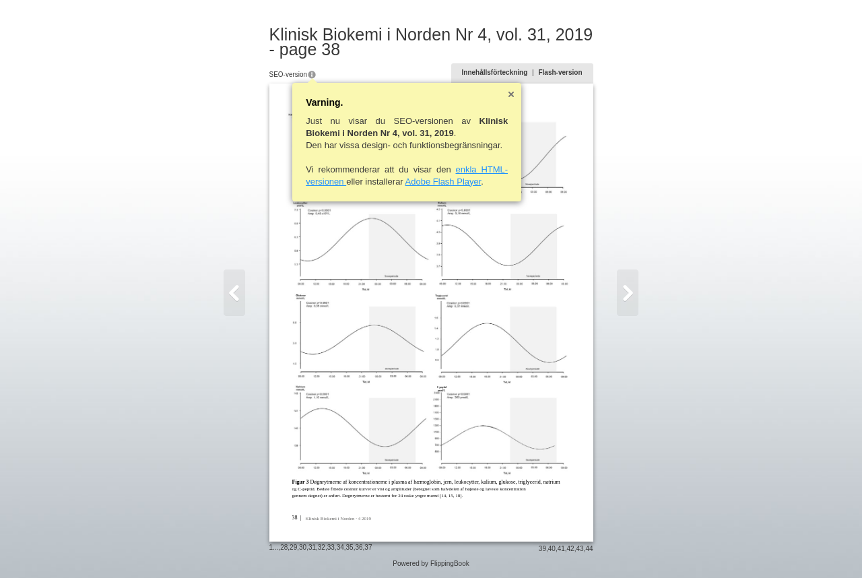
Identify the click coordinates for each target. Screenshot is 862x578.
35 (350, 547)
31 (312, 547)
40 (552, 548)
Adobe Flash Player (443, 181)
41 (561, 548)
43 (579, 548)
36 (358, 547)
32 (321, 547)
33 (331, 547)
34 (340, 547)
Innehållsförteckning (495, 72)
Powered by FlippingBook (431, 563)
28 (284, 547)
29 (293, 547)
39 (542, 548)
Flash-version (560, 72)
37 (368, 547)
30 (302, 547)
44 (589, 548)
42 (570, 548)
